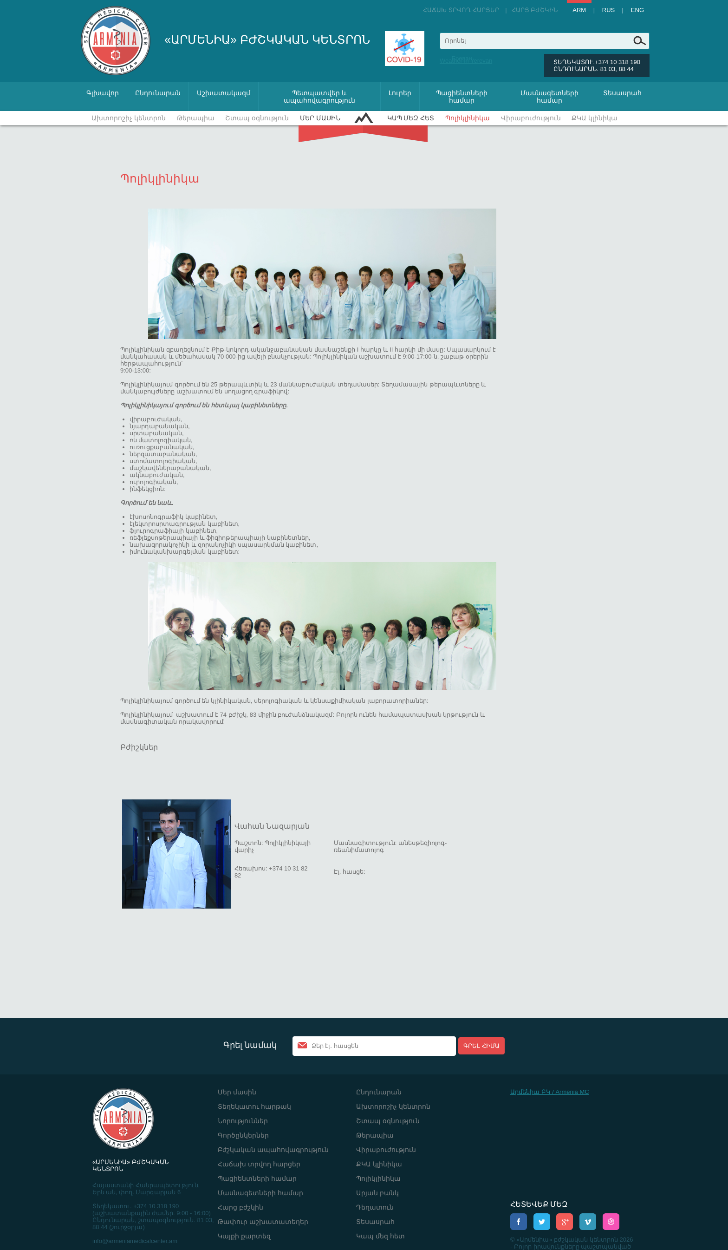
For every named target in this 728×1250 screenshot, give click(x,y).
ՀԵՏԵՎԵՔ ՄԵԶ (538, 1204)
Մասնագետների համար (549, 96)
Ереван (461, 58)
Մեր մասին (320, 118)
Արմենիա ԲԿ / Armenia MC (549, 1091)
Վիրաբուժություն (531, 118)
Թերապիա (195, 118)
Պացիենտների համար (462, 96)
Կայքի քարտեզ (244, 1236)
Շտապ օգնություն (257, 118)
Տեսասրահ (622, 93)
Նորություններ (243, 1121)
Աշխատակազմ (223, 93)
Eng (637, 10)
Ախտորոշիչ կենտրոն (128, 118)
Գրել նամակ (250, 1045)
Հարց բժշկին (535, 10)
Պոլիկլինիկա (467, 118)
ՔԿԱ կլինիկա (595, 118)
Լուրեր (400, 93)
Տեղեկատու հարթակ (254, 1106)
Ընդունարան (158, 93)
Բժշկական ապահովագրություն (273, 1149)
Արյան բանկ (377, 1193)
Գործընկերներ (243, 1135)
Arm (579, 10)
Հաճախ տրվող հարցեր (461, 10)
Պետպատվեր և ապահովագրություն (319, 96)
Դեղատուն (375, 1207)
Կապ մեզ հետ (411, 118)
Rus (608, 10)
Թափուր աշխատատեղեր (263, 1221)
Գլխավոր (102, 93)
